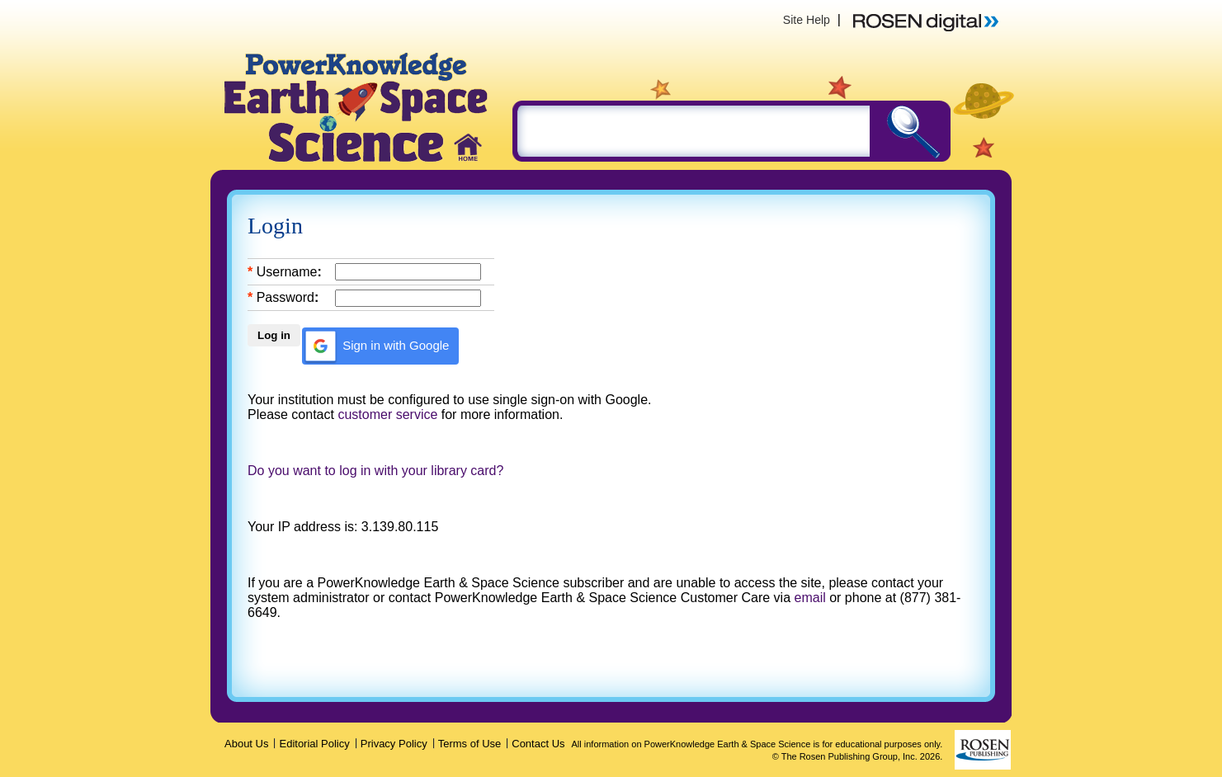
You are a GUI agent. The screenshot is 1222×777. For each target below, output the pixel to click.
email (810, 598)
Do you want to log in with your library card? (375, 471)
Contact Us (538, 743)
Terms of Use (470, 743)
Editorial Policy (314, 743)
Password (285, 297)
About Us (246, 743)
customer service (387, 414)
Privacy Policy (394, 743)
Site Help (806, 19)
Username (287, 272)
